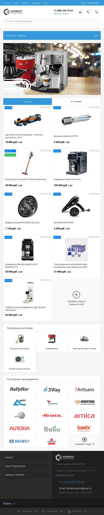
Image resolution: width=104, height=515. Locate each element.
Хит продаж (32, 101)
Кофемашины (52, 348)
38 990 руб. (27, 187)
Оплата (25, 3)
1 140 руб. (27, 230)
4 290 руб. (76, 230)
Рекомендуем (71, 101)
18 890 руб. (27, 144)
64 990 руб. (27, 316)
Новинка (13, 101)
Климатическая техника (19, 369)
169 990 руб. (76, 187)
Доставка (36, 3)
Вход (83, 3)
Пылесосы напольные (19, 348)
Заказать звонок (61, 13)
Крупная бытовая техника (84, 348)
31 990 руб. (76, 273)
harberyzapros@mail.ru (78, 488)
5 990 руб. (76, 144)
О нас (16, 3)
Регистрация (93, 3)
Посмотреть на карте (64, 475)
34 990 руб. (27, 273)
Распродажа (51, 101)
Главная (7, 3)
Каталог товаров (52, 35)
